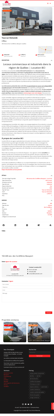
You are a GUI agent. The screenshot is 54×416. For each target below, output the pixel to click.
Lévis (5, 380)
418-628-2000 (32, 271)
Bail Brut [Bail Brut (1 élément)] (32, 378)
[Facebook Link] (25, 406)
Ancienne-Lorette (8, 375)
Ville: (3, 211)
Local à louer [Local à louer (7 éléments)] (44, 389)
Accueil (17, 410)
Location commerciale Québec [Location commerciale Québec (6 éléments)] (37, 394)
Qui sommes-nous (25, 410)
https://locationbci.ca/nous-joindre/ (12, 169)
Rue (3, 207)
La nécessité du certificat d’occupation (14, 363)
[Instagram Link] (23, 406)
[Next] (50, 21)
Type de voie (5, 205)
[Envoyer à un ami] (38, 225)
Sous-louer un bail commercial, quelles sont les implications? (14, 366)
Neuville (6, 384)
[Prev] (4, 21)
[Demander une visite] (50, 225)
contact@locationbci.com (35, 273)
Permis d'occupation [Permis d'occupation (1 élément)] (35, 397)
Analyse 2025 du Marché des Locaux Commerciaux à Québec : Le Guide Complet (13, 356)
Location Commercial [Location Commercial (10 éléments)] (35, 392)
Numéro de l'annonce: (8, 188)
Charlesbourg (7, 378)
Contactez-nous (35, 410)
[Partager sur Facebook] (3, 225)
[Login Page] (48, 3)
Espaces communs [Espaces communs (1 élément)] (34, 389)
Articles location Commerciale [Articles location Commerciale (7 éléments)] (37, 375)
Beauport (6, 377)
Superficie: (5, 193)
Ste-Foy (6, 387)
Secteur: (4, 212)
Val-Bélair (6, 389)
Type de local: (5, 184)
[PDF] (27, 225)
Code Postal (5, 214)
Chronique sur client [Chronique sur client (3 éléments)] (35, 386)
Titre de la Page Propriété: (9, 178)
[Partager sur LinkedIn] (15, 225)
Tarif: (3, 191)
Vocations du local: (7, 182)
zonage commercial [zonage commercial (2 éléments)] (34, 400)
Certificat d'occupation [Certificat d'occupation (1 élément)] (35, 383)
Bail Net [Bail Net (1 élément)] (38, 378)
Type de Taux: (5, 189)
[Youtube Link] (28, 406)
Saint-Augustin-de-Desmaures (12, 385)
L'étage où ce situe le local (9, 216)
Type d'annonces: (6, 180)
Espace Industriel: (6, 186)
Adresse (4, 203)
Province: (4, 209)
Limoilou (6, 382)
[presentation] (27, 306)
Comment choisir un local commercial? (14, 369)
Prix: (3, 195)
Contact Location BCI (35, 267)
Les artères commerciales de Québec (13, 360)
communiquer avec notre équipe (33, 93)
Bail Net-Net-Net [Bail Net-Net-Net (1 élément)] (34, 381)
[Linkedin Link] (31, 406)
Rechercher (40, 358)
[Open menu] (50, 3)
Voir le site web (33, 269)
